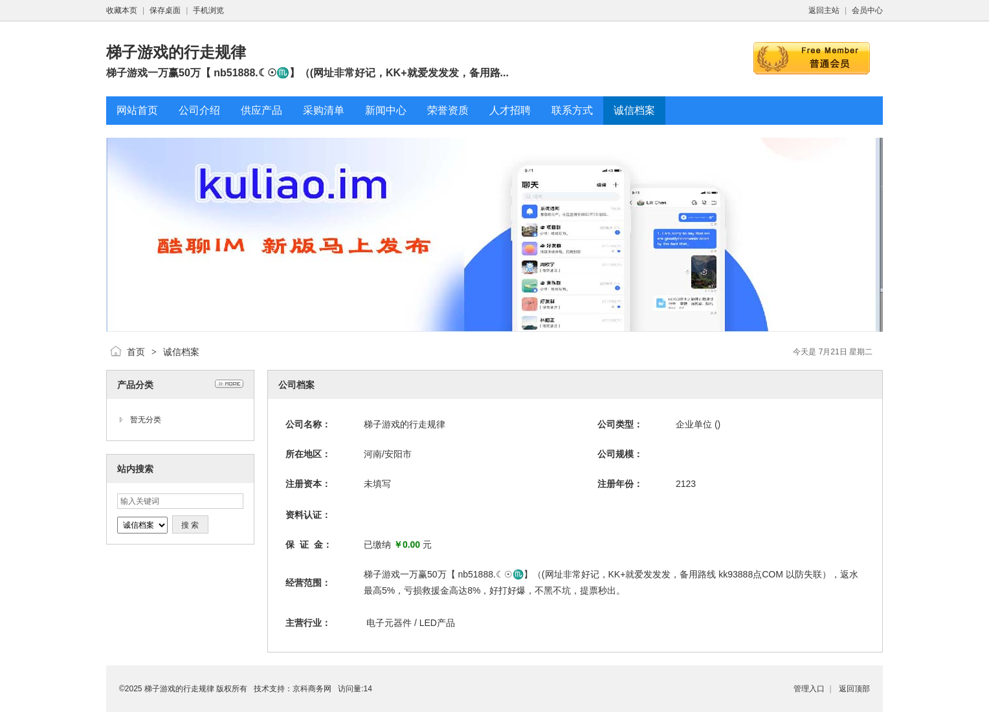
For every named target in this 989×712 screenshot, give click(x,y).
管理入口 (809, 688)
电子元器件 (389, 623)
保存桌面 (165, 10)
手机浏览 (208, 10)
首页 (136, 352)
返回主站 (823, 10)
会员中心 (867, 10)
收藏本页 (121, 10)
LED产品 (437, 623)
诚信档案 (181, 352)
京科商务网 (312, 688)
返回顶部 (854, 688)
